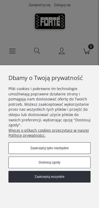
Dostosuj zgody (49, 162)
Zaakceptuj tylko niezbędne (49, 148)
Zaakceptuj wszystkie (49, 177)
